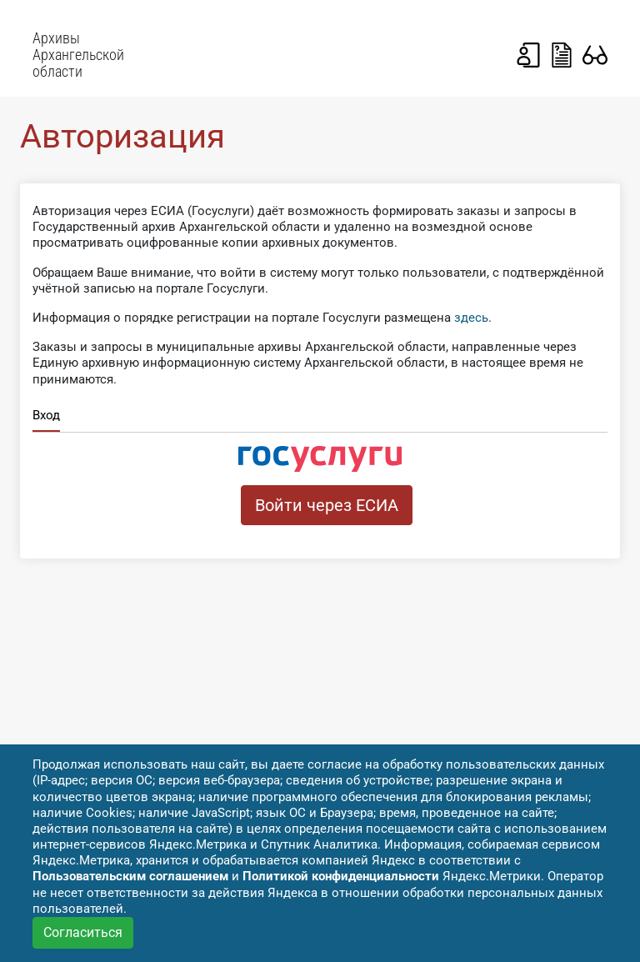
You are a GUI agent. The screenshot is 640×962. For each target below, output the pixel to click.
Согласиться (82, 932)
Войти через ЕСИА (326, 505)
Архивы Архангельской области (78, 55)
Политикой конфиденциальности (340, 876)
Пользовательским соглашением (130, 876)
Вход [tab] (46, 415)
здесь (471, 317)
